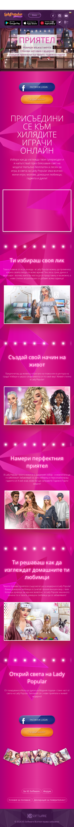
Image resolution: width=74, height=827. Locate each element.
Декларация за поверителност (49, 799)
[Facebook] (53, 15)
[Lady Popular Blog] (67, 22)
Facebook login (37, 87)
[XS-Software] (37, 818)
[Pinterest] (53, 22)
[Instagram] (59, 15)
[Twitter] (59, 22)
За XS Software (31, 791)
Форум (47, 791)
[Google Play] (12, 23)
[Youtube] (67, 15)
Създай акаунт (37, 99)
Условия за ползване (19, 799)
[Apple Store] (30, 23)
